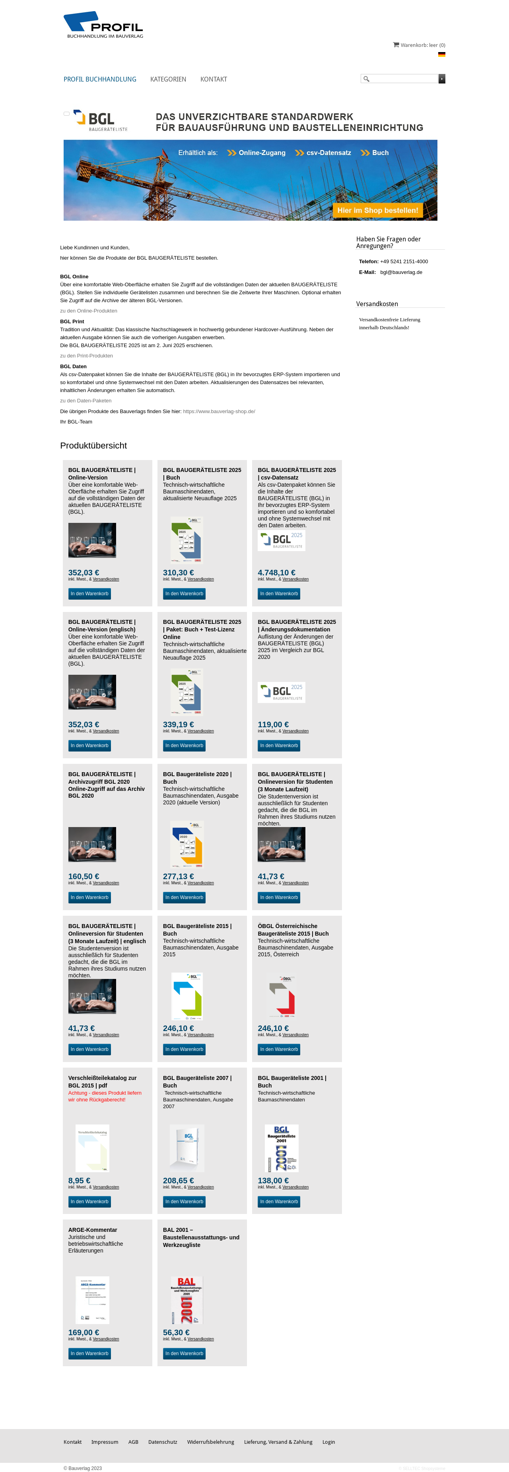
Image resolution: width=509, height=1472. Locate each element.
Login (328, 1442)
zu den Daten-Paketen (85, 401)
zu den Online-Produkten (88, 311)
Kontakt (213, 79)
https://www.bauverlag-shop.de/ (219, 411)
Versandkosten (106, 579)
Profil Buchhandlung (100, 79)
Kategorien (168, 79)
